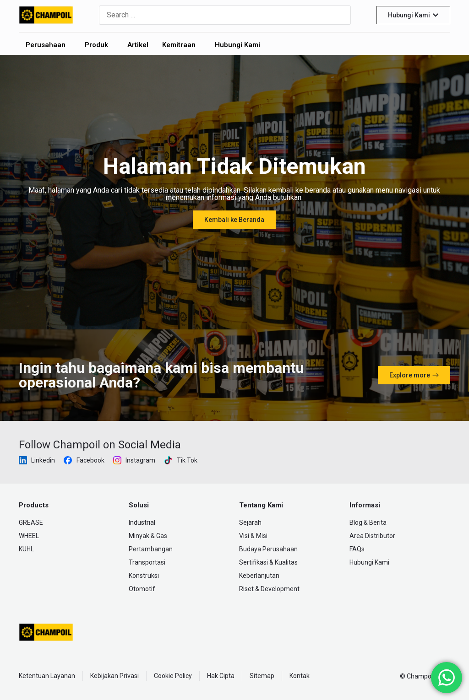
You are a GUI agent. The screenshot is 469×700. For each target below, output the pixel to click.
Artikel (137, 45)
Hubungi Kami (237, 45)
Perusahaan (45, 45)
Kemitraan (179, 45)
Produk (96, 45)
